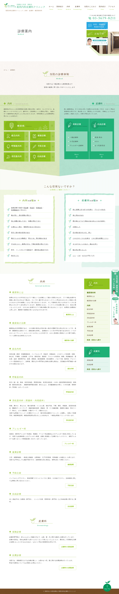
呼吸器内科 (70, 392)
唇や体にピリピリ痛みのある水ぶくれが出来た (89, 221)
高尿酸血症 (15, 210)
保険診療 (90, 360)
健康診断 (71, 464)
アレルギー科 (69, 443)
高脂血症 (39, 208)
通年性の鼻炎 (39, 250)
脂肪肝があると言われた (32, 227)
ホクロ (84, 255)
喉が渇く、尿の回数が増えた (21, 215)
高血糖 (26, 208)
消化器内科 (70, 420)
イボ (79, 255)
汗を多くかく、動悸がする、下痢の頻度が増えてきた (30, 244)
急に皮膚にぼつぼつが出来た (83, 209)
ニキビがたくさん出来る (81, 238)
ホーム (5, 70)
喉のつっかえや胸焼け (19, 238)
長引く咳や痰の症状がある (20, 232)
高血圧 (32, 208)
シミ (74, 255)
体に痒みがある (78, 215)
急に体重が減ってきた (19, 221)
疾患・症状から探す (94, 340)
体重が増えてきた (34, 221)
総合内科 (71, 368)
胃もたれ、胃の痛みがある (37, 238)
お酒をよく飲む (16, 227)
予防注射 (71, 485)
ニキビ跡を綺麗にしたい (99, 238)
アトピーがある (100, 209)
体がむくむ (15, 255)
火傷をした (77, 227)
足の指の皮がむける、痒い (82, 232)
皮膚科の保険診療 (67, 547)
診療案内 (12, 70)
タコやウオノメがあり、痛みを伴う (85, 244)
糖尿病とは (70, 314)
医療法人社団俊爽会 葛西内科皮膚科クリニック (60, 591)
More (76, 154)
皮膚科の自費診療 (67, 568)
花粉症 (29, 250)
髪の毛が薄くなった (80, 250)
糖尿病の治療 (69, 340)
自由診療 (71, 506)
